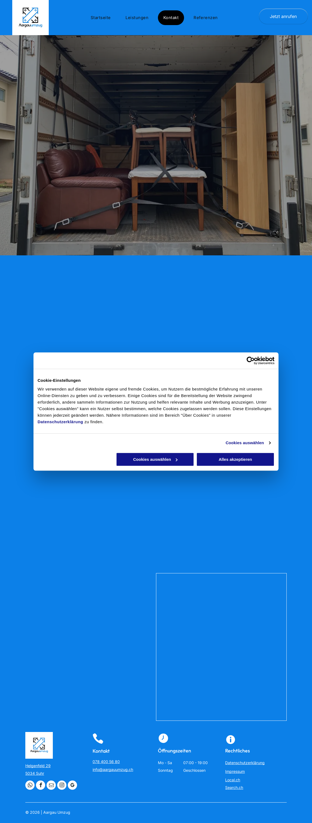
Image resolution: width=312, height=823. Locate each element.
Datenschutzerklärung (60, 421)
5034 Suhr (34, 773)
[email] (51, 785)
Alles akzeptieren (235, 459)
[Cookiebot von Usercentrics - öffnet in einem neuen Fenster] (250, 360)
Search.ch (234, 787)
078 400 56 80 (106, 761)
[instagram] (61, 785)
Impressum (235, 771)
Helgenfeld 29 (38, 765)
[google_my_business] (72, 785)
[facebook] (40, 785)
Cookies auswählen (245, 442)
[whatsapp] (30, 785)
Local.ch (232, 779)
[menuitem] (102, 17)
